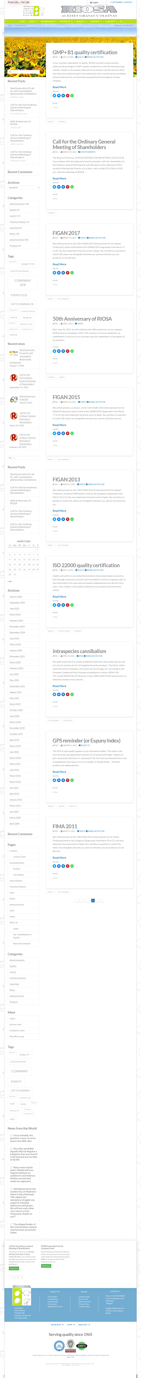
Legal (15, 928)
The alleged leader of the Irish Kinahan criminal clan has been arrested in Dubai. (23, 1228)
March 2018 (15, 758)
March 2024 (15, 644)
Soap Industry (16, 880)
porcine (61, 806)
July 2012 (14, 787)
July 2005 (14, 811)
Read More (59, 87)
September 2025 (17, 602)
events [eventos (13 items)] (19, 295)
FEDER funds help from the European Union (52, 1247)
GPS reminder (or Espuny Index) (86, 740)
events (82, 238)
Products (84, 745)
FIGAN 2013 (66, 479)
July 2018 (14, 752)
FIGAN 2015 (66, 397)
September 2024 (17, 632)
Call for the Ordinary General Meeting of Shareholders (84, 144)
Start (12, 892)
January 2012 (16, 799)
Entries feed (15, 1024)
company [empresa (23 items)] (23, 283)
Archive (16, 868)
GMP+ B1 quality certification (85, 52)
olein (12, 910)
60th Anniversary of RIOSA (20, 122)
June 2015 (14, 769)
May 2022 (14, 680)
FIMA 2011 (65, 826)
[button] (128, 2)
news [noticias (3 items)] (13, 317)
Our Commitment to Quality (22, 936)
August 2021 (16, 692)
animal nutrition (94, 57)
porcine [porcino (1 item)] (12, 323)
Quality (80, 57)
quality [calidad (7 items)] (27, 264)
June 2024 (14, 638)
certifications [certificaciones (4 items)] (19, 271)
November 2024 (17, 626)
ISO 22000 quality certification (86, 565)
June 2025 (14, 608)
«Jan (10, 581)
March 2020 (15, 722)
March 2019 (15, 746)
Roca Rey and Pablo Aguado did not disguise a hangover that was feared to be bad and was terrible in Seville (23, 1154)
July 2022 (14, 674)
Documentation (17, 863)
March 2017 (15, 764)
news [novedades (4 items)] (27, 318)
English (94, 2)
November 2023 (17, 656)
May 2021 (14, 698)
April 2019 (14, 740)
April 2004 (14, 823)
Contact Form (19, 856)
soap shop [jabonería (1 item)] (13, 310)
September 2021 (17, 686)
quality (51, 122)
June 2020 (14, 716)
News (80, 656)
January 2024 (16, 650)
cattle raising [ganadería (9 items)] (22, 304)
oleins (12, 916)
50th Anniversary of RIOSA (82, 319)
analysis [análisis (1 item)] (12, 261)
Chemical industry (18, 222)
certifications (64, 631)
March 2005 (15, 817)
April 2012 (14, 793)
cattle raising (63, 299)
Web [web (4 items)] (13, 335)
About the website (22, 943)
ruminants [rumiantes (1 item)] (13, 329)
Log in (12, 1018)
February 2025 (16, 620)
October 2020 (16, 710)
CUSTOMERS (116, 2)
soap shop (14, 228)
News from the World (22, 1128)
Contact (13, 851)
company (61, 122)
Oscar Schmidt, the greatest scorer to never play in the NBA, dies (23, 1138)
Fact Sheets (18, 874)
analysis (51, 806)
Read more (14, 1268)
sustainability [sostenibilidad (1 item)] (27, 329)
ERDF (43, 1259)
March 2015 (15, 775)
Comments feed (17, 1030)
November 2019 (17, 728)
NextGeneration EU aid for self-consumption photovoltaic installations (23, 91)
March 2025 (15, 614)
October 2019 (16, 734)
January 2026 (16, 596)
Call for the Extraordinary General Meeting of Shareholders (23, 107)
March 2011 (15, 805)
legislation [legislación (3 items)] (28, 311)
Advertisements (86, 152)
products (73, 806)
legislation (67, 720)
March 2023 (15, 662)
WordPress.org (17, 1036)
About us (14, 922)
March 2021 (15, 704)
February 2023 (16, 668)
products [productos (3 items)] (26, 324)
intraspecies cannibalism (79, 651)
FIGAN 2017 (66, 233)
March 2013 (15, 781)
